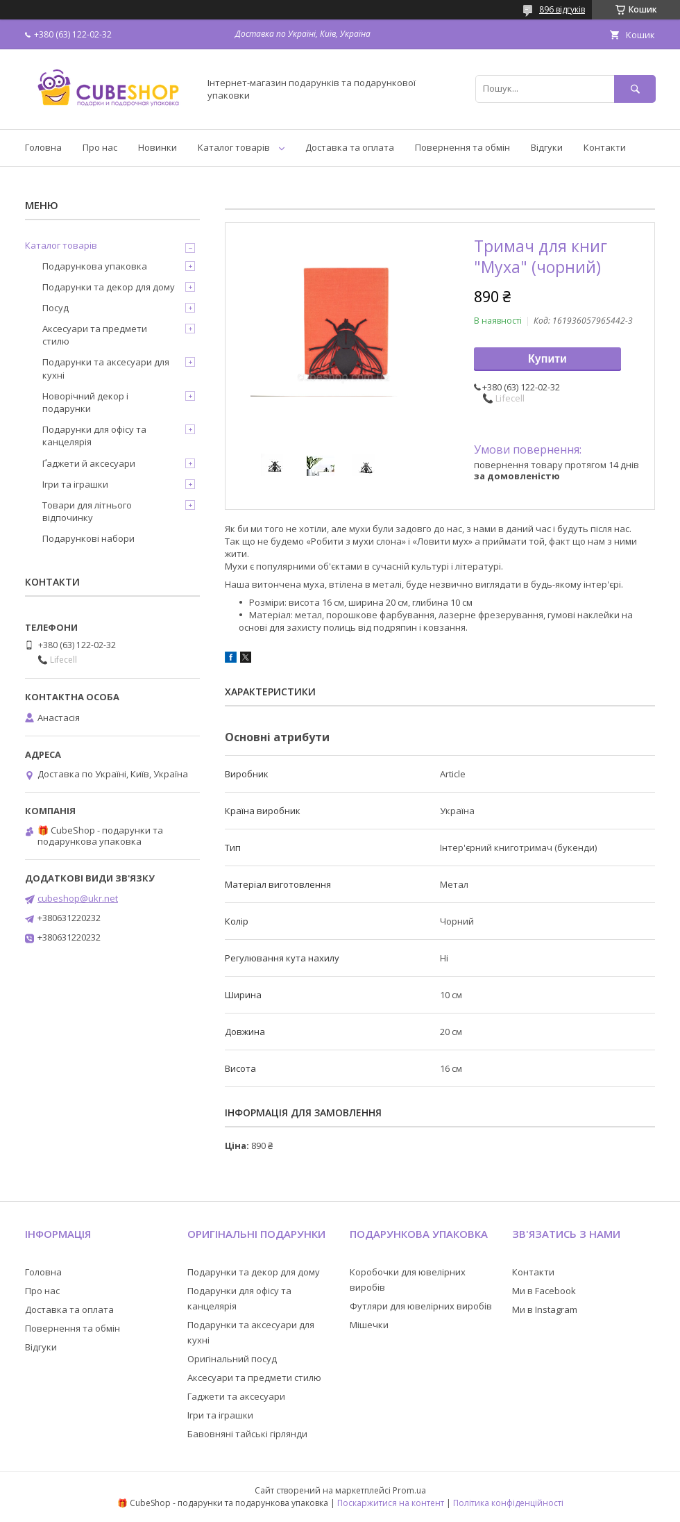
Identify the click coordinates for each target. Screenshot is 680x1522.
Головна (43, 147)
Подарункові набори (88, 538)
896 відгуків (562, 9)
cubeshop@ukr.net (77, 898)
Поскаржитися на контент (390, 1503)
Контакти (605, 147)
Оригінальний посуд (232, 1359)
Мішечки (369, 1324)
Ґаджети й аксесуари (88, 463)
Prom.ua (409, 1490)
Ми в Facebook (544, 1290)
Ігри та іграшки (75, 484)
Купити (547, 359)
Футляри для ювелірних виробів (421, 1306)
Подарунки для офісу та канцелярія (94, 435)
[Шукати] (635, 88)
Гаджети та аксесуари (236, 1396)
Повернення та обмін (462, 147)
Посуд (55, 307)
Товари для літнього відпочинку (87, 511)
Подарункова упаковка (94, 266)
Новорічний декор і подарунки (85, 402)
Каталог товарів (234, 147)
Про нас (100, 147)
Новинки (157, 147)
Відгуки (547, 147)
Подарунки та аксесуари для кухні (105, 368)
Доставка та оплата (349, 147)
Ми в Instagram (544, 1309)
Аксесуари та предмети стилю (94, 334)
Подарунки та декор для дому (108, 287)
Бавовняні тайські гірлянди (247, 1434)
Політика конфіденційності (508, 1503)
